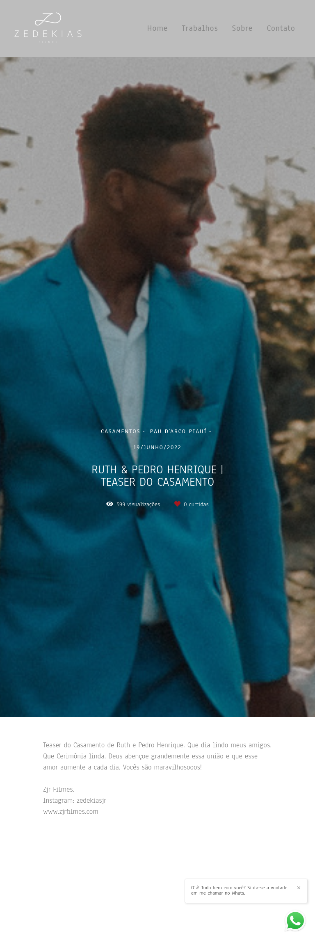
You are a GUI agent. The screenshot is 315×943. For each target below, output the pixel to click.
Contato (281, 28)
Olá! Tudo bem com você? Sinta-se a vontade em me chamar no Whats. (239, 890)
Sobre (242, 28)
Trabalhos (200, 28)
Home (157, 28)
